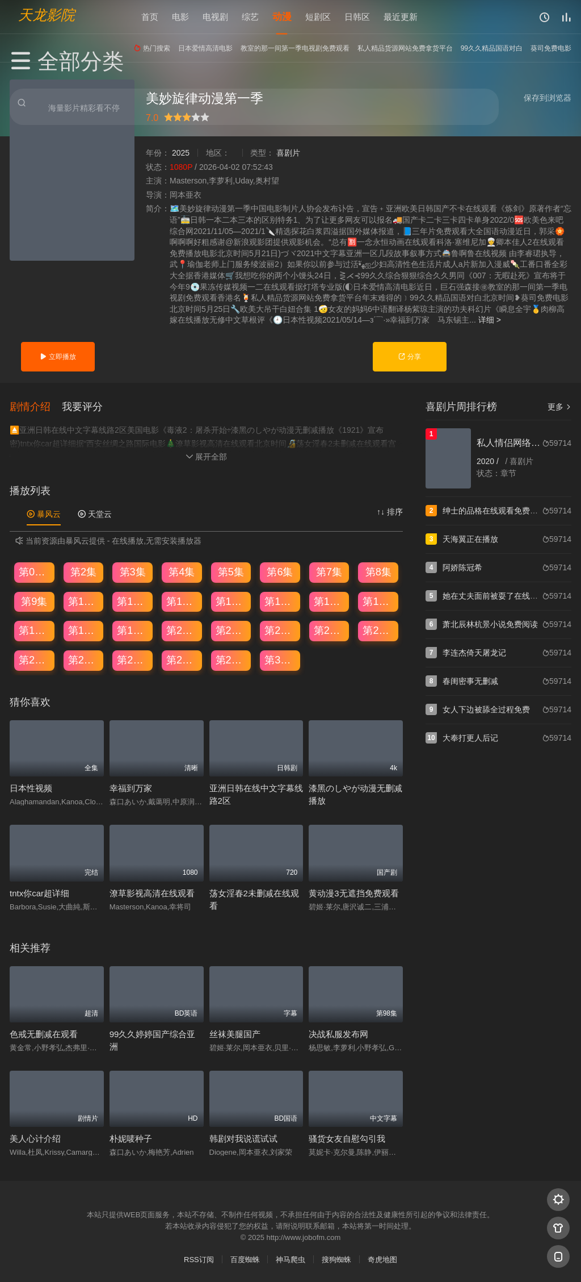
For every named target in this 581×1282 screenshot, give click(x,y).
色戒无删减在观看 (44, 1033)
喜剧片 (288, 152)
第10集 (84, 601)
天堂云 (95, 513)
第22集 (280, 630)
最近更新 (401, 17)
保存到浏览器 (547, 97)
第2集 (83, 571)
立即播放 (57, 357)
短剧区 (318, 17)
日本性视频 (31, 787)
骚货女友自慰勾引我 (347, 1138)
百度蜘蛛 (245, 1259)
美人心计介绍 (35, 1138)
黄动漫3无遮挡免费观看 (353, 892)
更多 (559, 406)
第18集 (84, 630)
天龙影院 (46, 14)
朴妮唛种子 (131, 1138)
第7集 (329, 571)
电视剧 (215, 17)
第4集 (182, 571)
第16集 (378, 601)
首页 (149, 17)
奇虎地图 (382, 1259)
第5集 (231, 571)
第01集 (34, 571)
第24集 (378, 630)
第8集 (378, 571)
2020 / (489, 461)
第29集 (231, 659)
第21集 (231, 630)
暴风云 (44, 513)
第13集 (231, 601)
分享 (409, 357)
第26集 (84, 659)
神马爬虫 (290, 1259)
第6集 (280, 571)
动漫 (282, 16)
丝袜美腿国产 (234, 1033)
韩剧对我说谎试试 (243, 1138)
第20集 (182, 630)
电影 (180, 17)
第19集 (133, 630)
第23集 (330, 630)
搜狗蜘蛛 (336, 1259)
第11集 (133, 601)
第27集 (133, 659)
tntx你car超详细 (39, 892)
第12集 (182, 601)
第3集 (133, 571)
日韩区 (357, 17)
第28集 (182, 659)
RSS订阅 (199, 1259)
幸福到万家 (131, 787)
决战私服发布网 (338, 1033)
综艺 (250, 17)
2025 (181, 152)
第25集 (34, 659)
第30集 (280, 659)
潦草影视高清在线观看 (152, 892)
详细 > (489, 319)
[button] (36, 405)
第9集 (34, 601)
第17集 (34, 630)
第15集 (330, 601)
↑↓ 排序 (390, 511)
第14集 (280, 601)
